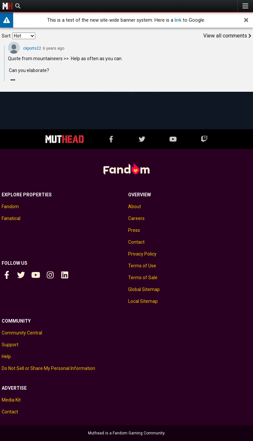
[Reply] (13, 80)
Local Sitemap (143, 301)
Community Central (22, 332)
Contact (136, 242)
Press (134, 230)
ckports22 (32, 48)
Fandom (10, 206)
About (134, 206)
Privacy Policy (142, 254)
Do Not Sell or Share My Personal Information (48, 368)
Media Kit (11, 400)
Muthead (7, 6)
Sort (6, 35)
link (178, 20)
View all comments (227, 36)
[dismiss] (246, 20)
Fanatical (11, 218)
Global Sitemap (144, 289)
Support (10, 344)
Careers (136, 218)
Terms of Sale (142, 277)
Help (6, 356)
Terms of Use (142, 265)
